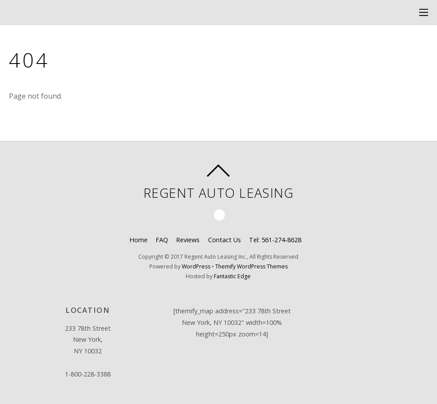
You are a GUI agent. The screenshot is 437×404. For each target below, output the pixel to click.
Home (138, 240)
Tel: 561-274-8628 (275, 240)
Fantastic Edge (232, 276)
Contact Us (224, 240)
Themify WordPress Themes (251, 266)
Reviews (188, 240)
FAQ (162, 240)
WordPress (196, 266)
